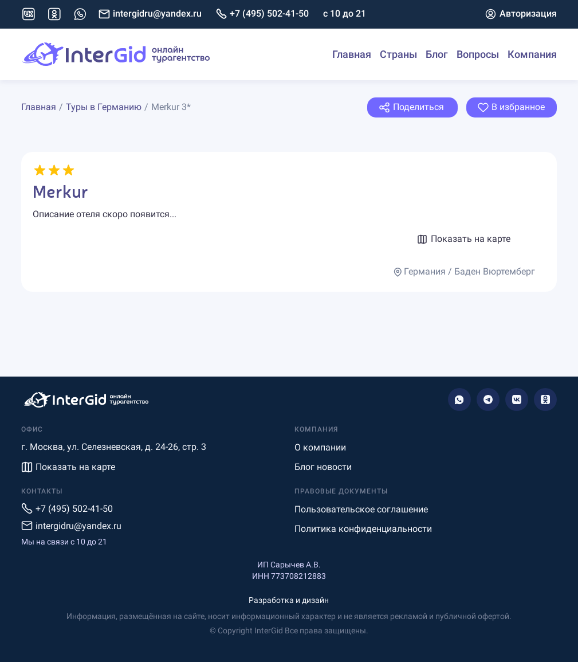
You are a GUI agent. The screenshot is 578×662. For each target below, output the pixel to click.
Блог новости (323, 466)
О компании (320, 447)
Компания (532, 54)
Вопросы (478, 54)
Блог (437, 54)
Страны (398, 54)
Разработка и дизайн (289, 600)
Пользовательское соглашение (361, 509)
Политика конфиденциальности (363, 528)
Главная (351, 54)
